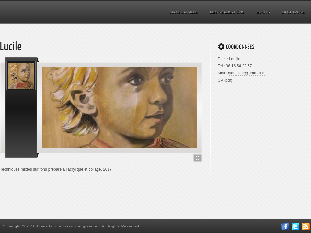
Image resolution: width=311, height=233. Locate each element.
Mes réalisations (227, 12)
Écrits (263, 12)
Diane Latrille (183, 12)
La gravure (293, 12)
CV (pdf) (225, 80)
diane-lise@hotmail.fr (246, 73)
